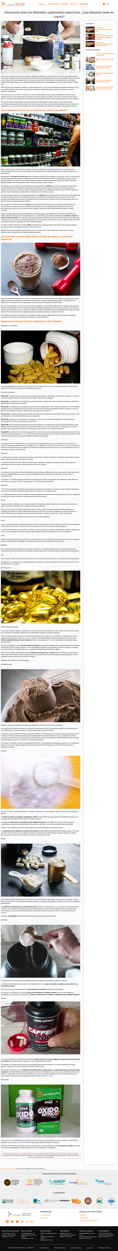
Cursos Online (53, 4)
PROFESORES (84, 1218)
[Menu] (104, 4)
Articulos (73, 4)
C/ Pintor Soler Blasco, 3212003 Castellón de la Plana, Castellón (28, 1235)
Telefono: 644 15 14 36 (27, 1238)
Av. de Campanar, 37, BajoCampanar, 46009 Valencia (9, 1234)
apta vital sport (5, 1168)
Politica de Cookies (76, 1248)
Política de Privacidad (59, 1248)
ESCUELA (83, 1215)
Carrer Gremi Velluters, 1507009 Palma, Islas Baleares (106, 1234)
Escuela (42, 4)
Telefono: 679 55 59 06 (85, 1238)
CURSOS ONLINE (46, 1215)
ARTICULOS (44, 1218)
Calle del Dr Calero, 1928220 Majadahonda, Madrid (67, 1234)
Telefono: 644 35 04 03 (47, 1240)
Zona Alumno (83, 4)
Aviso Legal (90, 1248)
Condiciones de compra (104, 1248)
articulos (12, 1168)
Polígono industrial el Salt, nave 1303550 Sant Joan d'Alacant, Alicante (49, 1236)
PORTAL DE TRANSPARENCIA (89, 1221)
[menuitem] (42, 4)
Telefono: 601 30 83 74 (8, 1236)
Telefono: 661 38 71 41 (105, 1236)
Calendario (64, 4)
